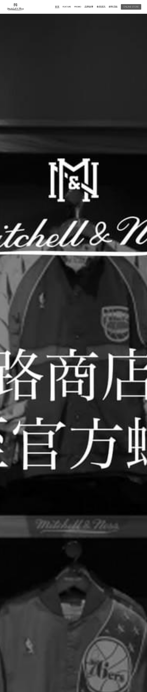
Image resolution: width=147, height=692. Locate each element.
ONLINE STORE (131, 6)
